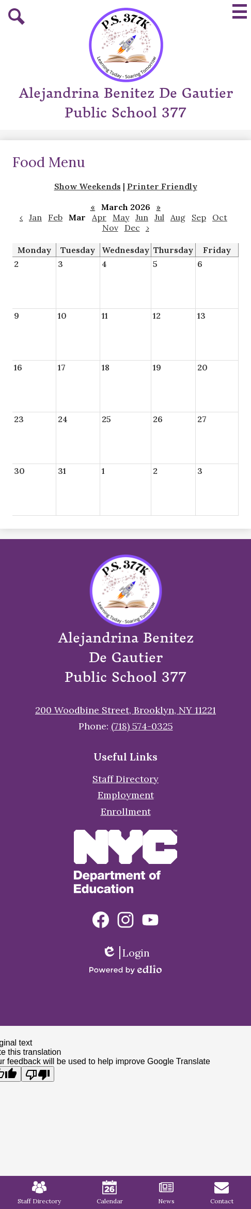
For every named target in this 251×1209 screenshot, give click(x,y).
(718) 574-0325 (142, 726)
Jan (35, 217)
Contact (221, 1192)
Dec (132, 227)
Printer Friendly (162, 186)
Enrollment (126, 811)
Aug (177, 217)
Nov (110, 227)
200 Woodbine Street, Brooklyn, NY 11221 (125, 710)
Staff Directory (125, 779)
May (121, 217)
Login (126, 952)
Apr (99, 217)
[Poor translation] (37, 1074)
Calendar (110, 1192)
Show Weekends (87, 186)
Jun (141, 217)
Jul (159, 217)
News (166, 1192)
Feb (55, 217)
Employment (126, 795)
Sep (199, 217)
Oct (219, 217)
